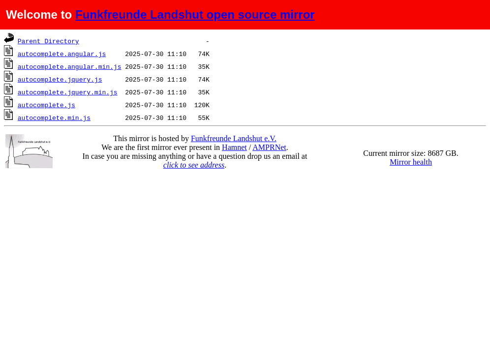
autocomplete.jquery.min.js (68, 92)
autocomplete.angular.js (62, 53)
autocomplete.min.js (54, 117)
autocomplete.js (46, 104)
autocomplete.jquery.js (60, 79)
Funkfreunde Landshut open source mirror (195, 14)
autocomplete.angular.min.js (70, 66)
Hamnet (234, 147)
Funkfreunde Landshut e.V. (233, 138)
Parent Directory (48, 40)
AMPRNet (269, 147)
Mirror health (411, 162)
